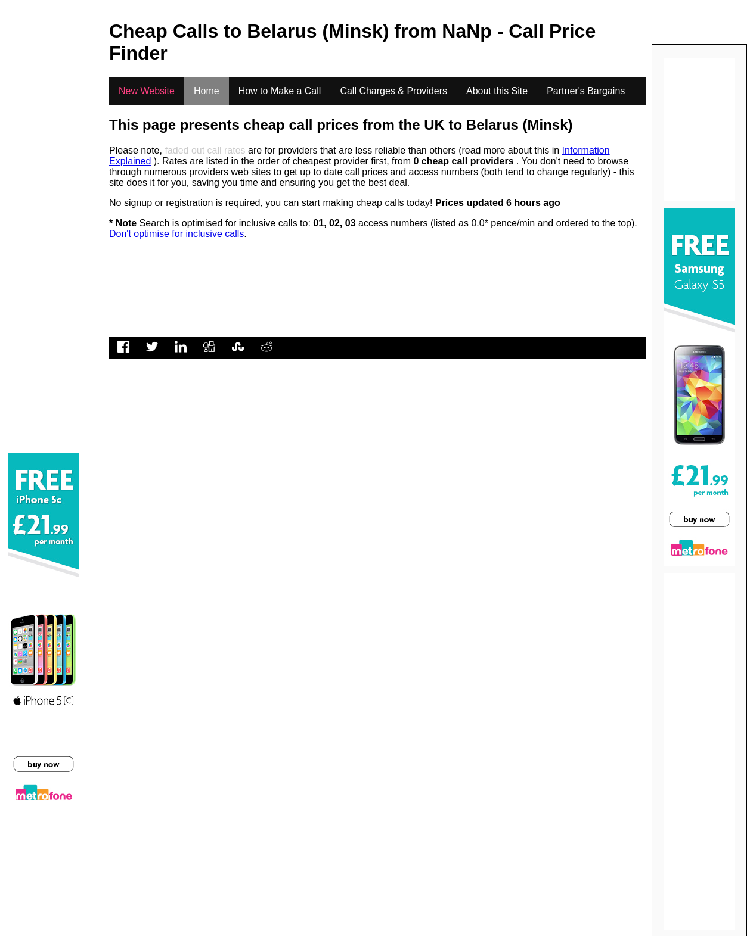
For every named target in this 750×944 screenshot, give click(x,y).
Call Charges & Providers (393, 91)
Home (206, 91)
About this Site (497, 91)
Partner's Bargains (586, 91)
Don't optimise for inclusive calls (176, 234)
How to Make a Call (279, 91)
